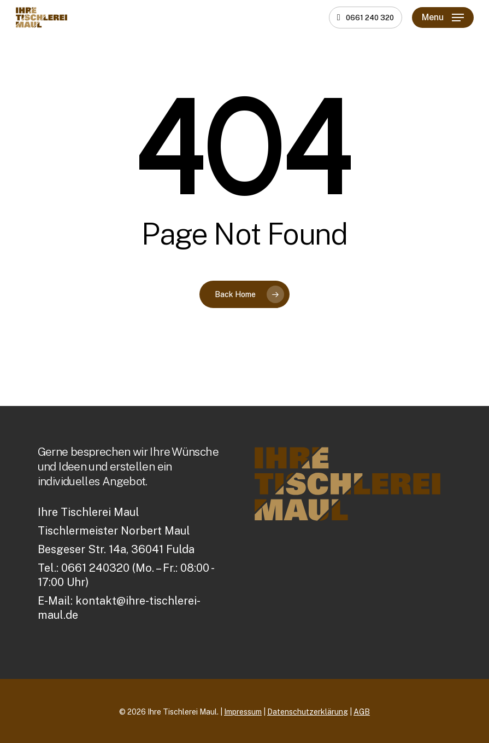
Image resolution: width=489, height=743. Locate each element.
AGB (362, 711)
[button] (443, 17)
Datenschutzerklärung (307, 711)
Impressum (243, 711)
